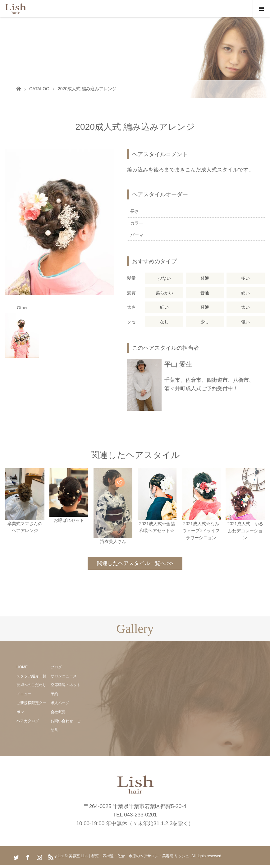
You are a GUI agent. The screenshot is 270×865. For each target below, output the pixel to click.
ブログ (56, 667)
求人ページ (60, 703)
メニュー (23, 694)
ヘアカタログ (27, 721)
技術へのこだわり (31, 685)
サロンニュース (64, 676)
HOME (22, 667)
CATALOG (39, 88)
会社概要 (58, 712)
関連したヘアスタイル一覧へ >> (135, 563)
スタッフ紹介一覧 (31, 676)
